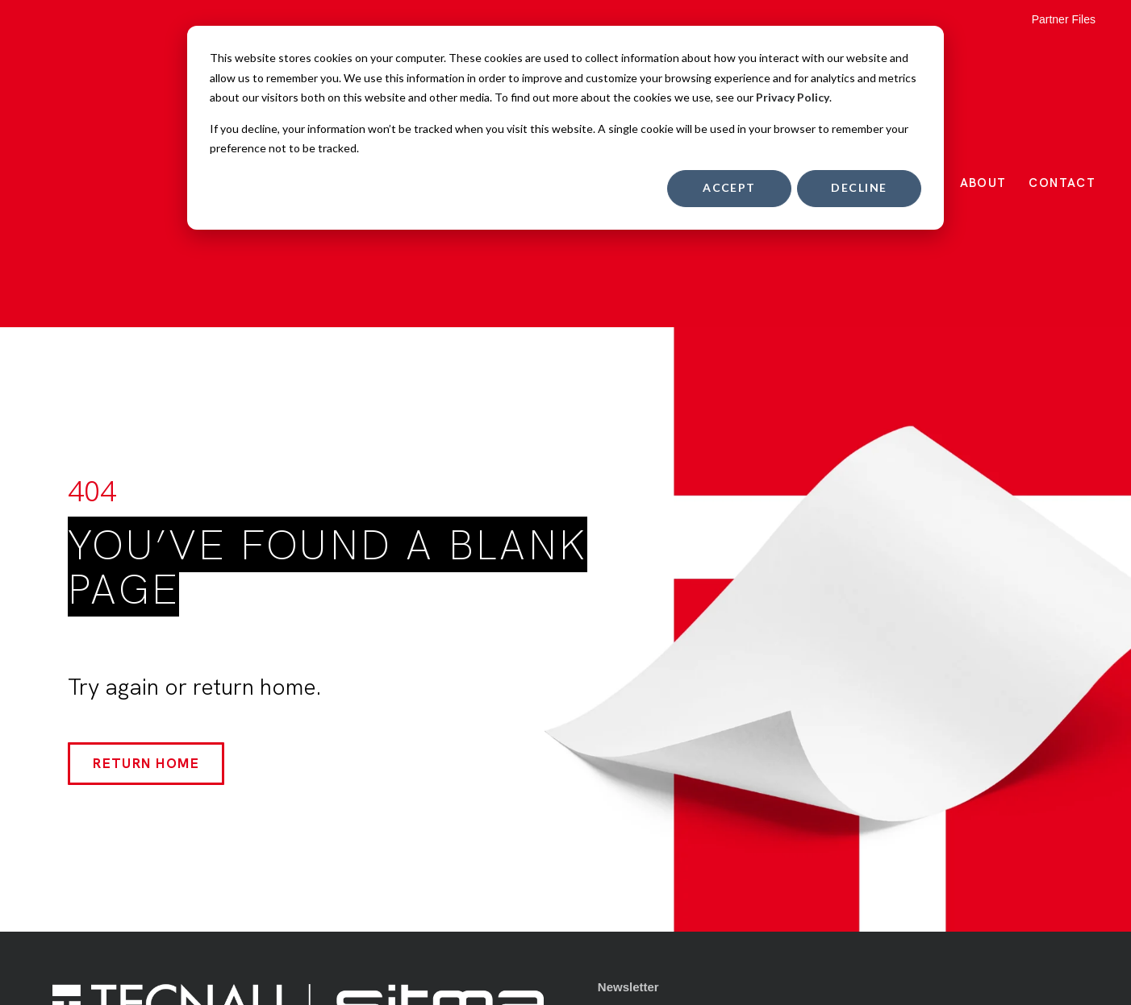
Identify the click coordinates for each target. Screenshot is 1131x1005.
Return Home (146, 537)
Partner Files (1064, 19)
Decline (859, 187)
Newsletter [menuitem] (628, 762)
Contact (1062, 70)
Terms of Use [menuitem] (636, 815)
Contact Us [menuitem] (629, 869)
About (983, 70)
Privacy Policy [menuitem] (639, 842)
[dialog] (565, 128)
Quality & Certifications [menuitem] (665, 788)
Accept (729, 187)
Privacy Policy (792, 97)
